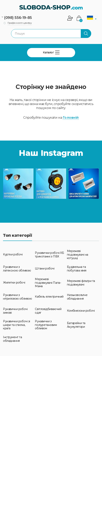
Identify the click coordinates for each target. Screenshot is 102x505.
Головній (71, 117)
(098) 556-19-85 (18, 17)
